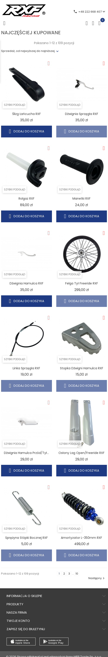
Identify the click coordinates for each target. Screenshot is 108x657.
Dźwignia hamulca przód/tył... (26, 453)
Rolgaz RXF (26, 198)
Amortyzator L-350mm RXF (81, 538)
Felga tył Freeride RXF (81, 283)
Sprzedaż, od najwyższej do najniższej (28, 51)
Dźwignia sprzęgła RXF (81, 114)
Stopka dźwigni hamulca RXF (81, 368)
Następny (97, 578)
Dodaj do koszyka (26, 131)
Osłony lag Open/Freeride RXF (81, 453)
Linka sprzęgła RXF (26, 368)
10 (76, 573)
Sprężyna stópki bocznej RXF (26, 538)
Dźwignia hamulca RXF (26, 283)
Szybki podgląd (14, 105)
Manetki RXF (81, 198)
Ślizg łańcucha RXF (26, 114)
